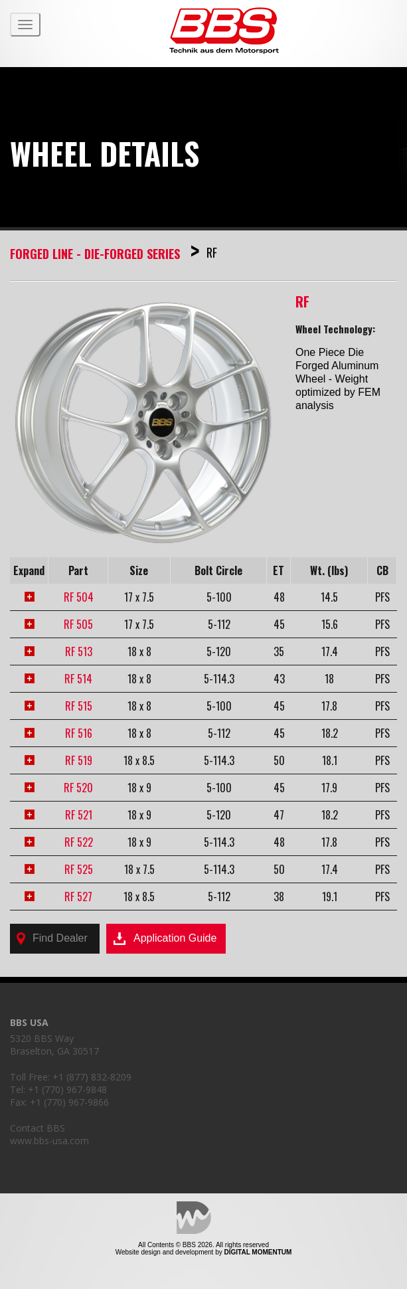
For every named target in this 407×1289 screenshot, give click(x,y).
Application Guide (164, 939)
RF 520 (78, 788)
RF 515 (78, 706)
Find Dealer (52, 938)
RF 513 (78, 651)
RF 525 (78, 869)
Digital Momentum (194, 1217)
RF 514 (78, 679)
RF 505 (78, 624)
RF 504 (79, 597)
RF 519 (78, 760)
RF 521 (78, 815)
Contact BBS (37, 1128)
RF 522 (78, 842)
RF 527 (78, 896)
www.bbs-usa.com (49, 1140)
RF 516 (78, 733)
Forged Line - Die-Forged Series (96, 253)
